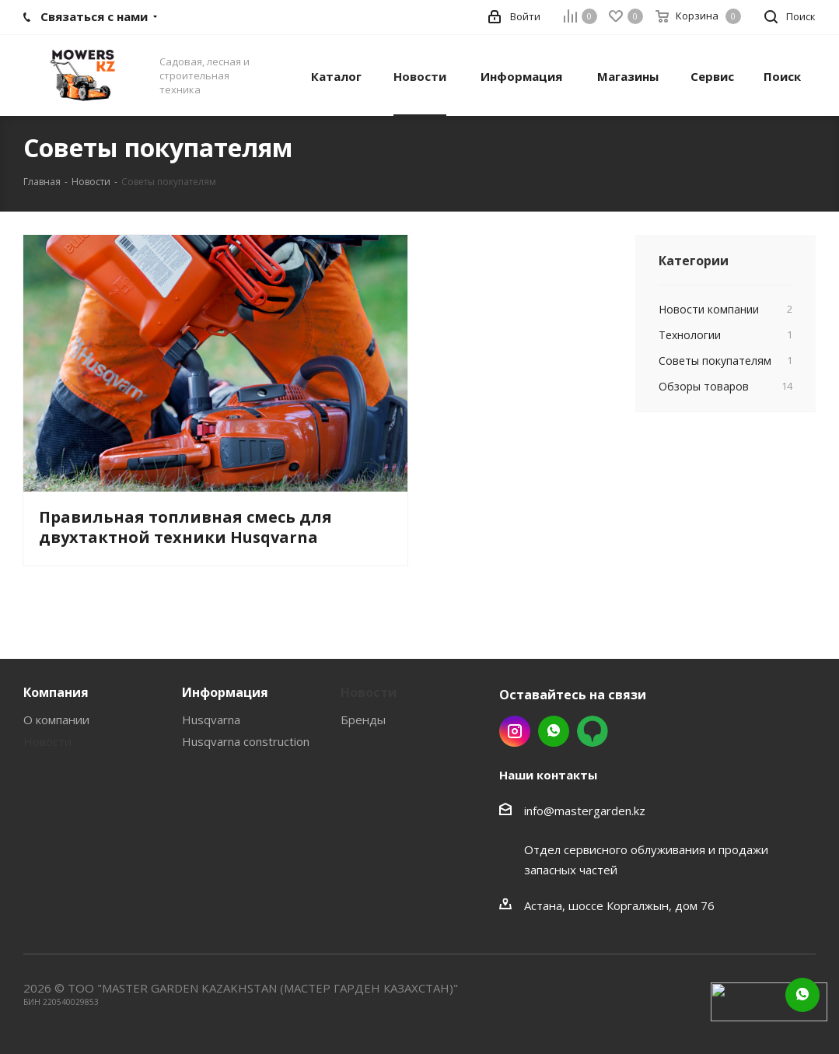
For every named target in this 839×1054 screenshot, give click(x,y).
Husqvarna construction (245, 741)
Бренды (363, 719)
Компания (56, 692)
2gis (592, 731)
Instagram (514, 731)
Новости (47, 741)
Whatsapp (553, 731)
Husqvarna (211, 719)
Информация (225, 692)
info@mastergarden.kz (584, 810)
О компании (56, 719)
